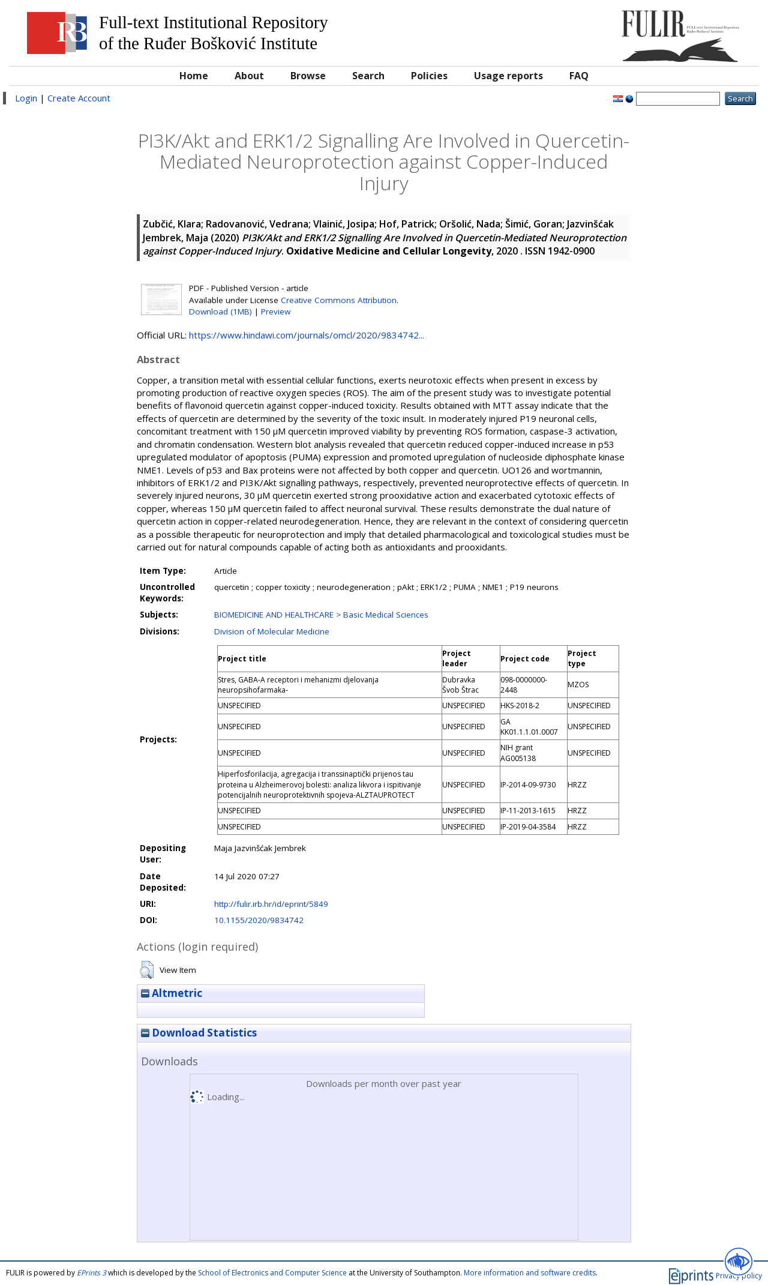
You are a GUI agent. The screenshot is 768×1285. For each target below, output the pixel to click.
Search (368, 75)
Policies (429, 75)
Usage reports (508, 75)
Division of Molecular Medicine (271, 631)
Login (26, 98)
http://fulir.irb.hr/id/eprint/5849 (271, 903)
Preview (275, 311)
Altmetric (171, 993)
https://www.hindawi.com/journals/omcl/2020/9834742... (306, 335)
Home (193, 75)
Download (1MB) (220, 311)
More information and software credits (530, 1273)
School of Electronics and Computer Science (272, 1273)
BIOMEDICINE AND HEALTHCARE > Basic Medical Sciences (321, 614)
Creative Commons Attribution (339, 300)
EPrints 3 (91, 1273)
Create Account (78, 98)
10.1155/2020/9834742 (259, 920)
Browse (308, 75)
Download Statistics (199, 1033)
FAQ (579, 75)
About (249, 75)
